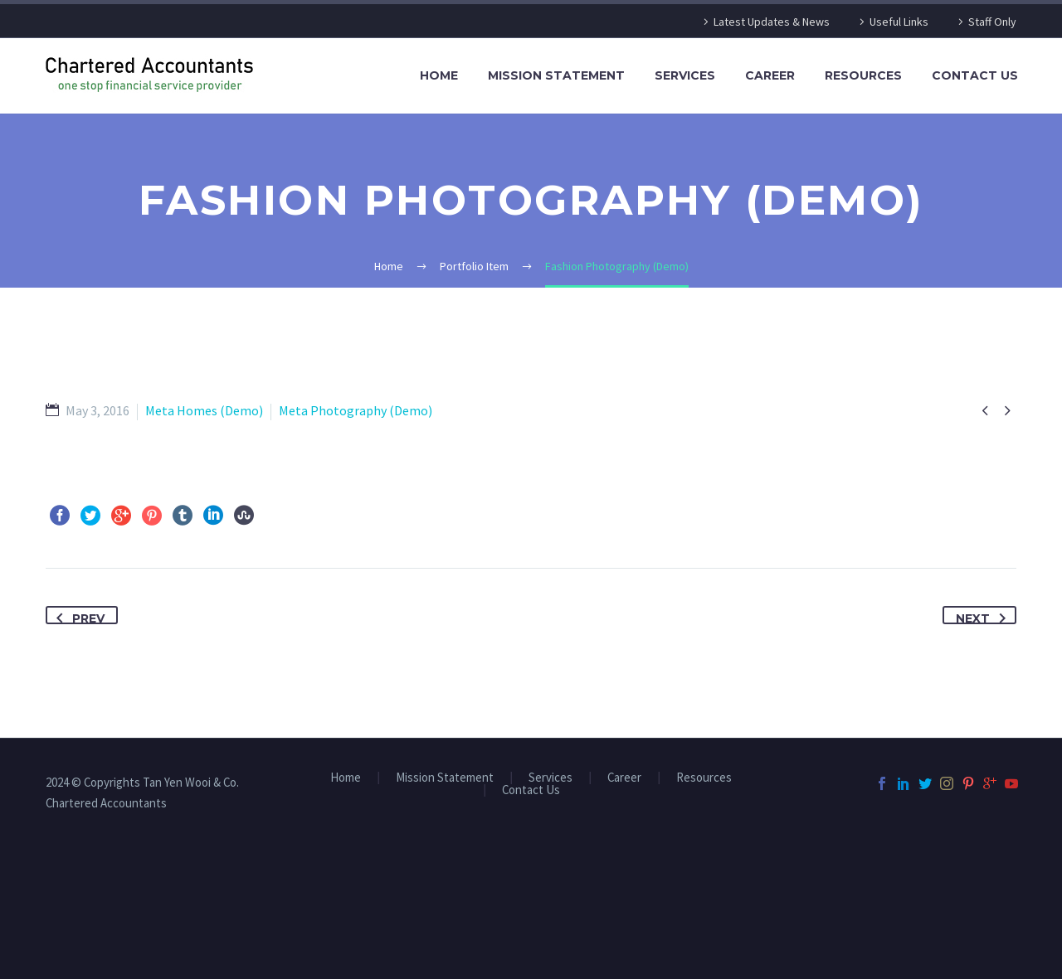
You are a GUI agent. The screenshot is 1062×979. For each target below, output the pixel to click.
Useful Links (899, 21)
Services (685, 75)
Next (984, 616)
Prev (77, 616)
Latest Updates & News (772, 21)
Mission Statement (556, 75)
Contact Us (975, 75)
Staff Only (992, 21)
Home (439, 75)
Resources (863, 75)
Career (770, 75)
